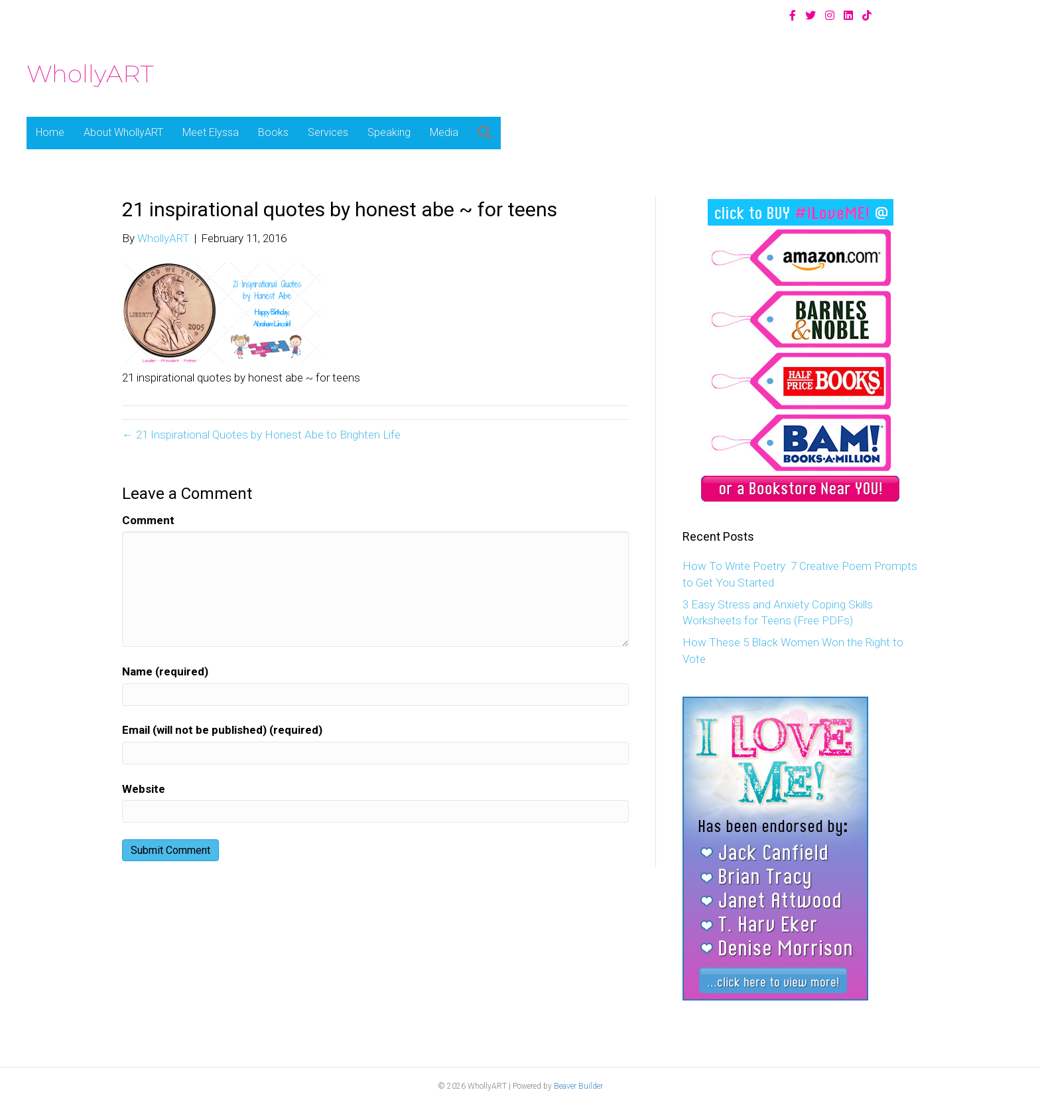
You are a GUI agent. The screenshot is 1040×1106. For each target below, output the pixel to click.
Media (444, 132)
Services (328, 132)
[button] (484, 133)
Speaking (389, 132)
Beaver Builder (578, 1086)
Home (50, 132)
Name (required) (165, 671)
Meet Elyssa (210, 132)
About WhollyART (123, 132)
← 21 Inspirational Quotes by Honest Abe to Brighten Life (261, 434)
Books (273, 132)
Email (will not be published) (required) (222, 729)
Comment (148, 520)
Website (143, 788)
